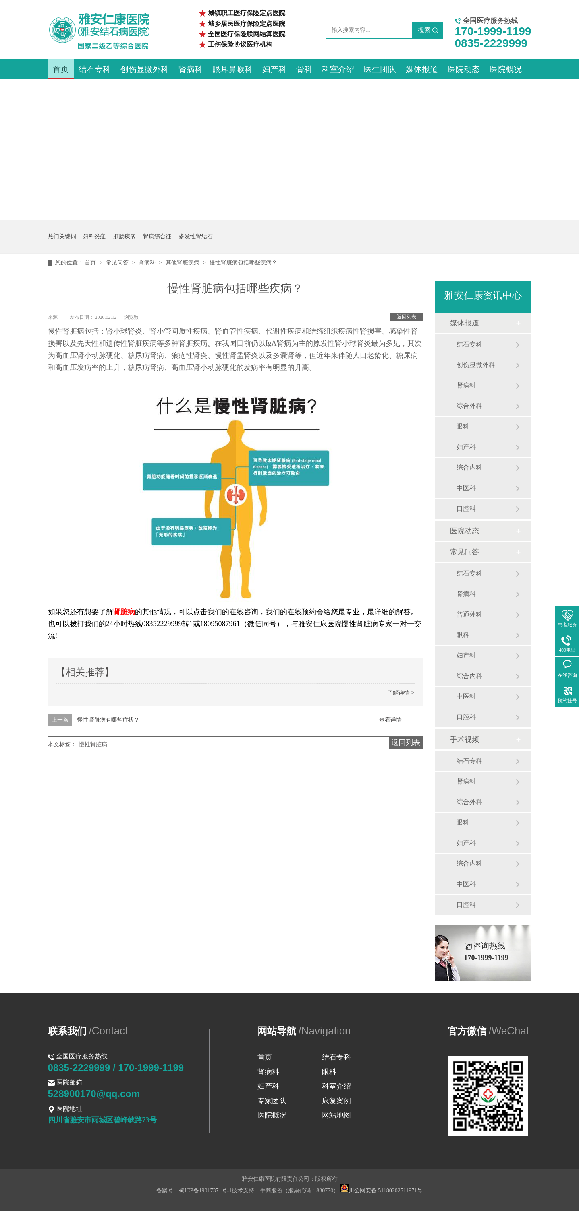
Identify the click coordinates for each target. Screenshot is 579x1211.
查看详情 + (392, 720)
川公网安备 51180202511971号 (381, 1191)
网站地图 (336, 1115)
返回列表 (406, 317)
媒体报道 (422, 69)
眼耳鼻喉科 (232, 69)
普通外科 (469, 614)
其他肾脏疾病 (183, 263)
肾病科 (190, 69)
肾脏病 (124, 612)
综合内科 (469, 467)
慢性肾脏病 (93, 744)
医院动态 (464, 69)
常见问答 (118, 263)
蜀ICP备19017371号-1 (205, 1191)
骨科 (304, 69)
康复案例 (336, 1101)
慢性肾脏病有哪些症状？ (108, 720)
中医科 (466, 488)
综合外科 (469, 405)
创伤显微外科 (144, 69)
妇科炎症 (94, 236)
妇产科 (274, 69)
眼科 (463, 426)
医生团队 (380, 69)
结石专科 (95, 69)
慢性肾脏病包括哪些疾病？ (243, 263)
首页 (61, 69)
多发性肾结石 (196, 236)
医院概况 (506, 69)
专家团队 (271, 1101)
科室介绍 (338, 69)
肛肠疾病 (124, 236)
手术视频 (464, 739)
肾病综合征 (157, 236)
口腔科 (466, 508)
